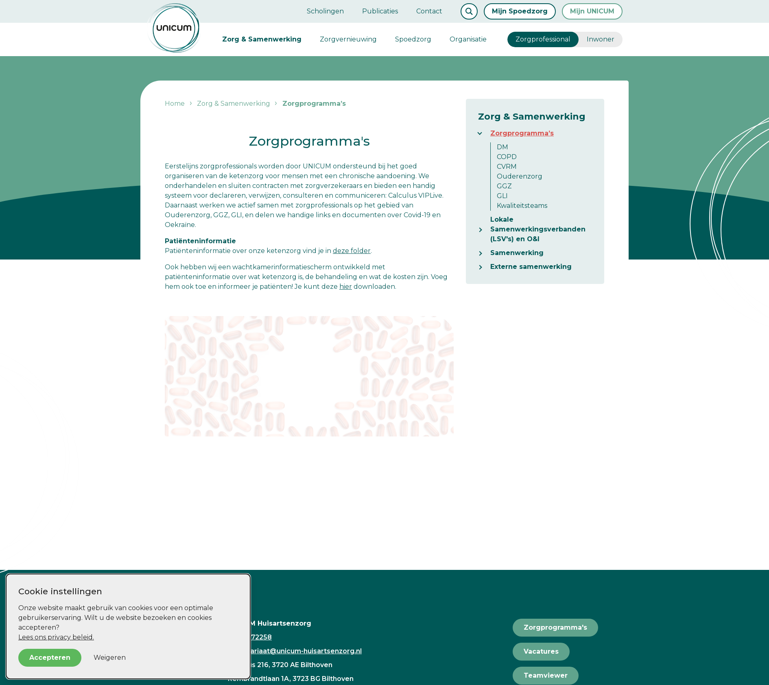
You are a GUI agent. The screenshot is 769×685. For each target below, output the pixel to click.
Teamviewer (546, 675)
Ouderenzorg (519, 176)
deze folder (352, 251)
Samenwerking (517, 253)
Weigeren (110, 657)
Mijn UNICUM (592, 11)
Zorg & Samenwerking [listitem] (232, 103)
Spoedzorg (413, 39)
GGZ (504, 186)
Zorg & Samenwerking (261, 39)
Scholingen (325, 11)
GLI (502, 196)
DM (502, 147)
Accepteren (49, 657)
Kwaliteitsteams (522, 205)
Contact (429, 11)
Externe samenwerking (531, 267)
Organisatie (468, 39)
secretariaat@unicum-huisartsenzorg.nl (295, 651)
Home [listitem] (175, 103)
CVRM (507, 166)
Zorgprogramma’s (522, 133)
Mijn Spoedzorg (520, 11)
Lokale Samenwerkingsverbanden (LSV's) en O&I (537, 229)
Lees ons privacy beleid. (56, 637)
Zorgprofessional (543, 39)
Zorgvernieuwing (348, 39)
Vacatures (541, 651)
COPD (507, 157)
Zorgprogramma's (555, 627)
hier (345, 286)
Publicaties (380, 11)
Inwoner (600, 39)
